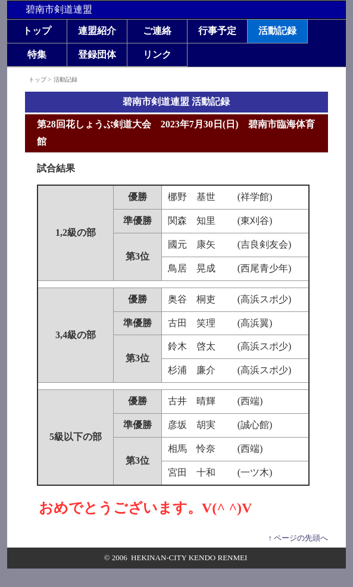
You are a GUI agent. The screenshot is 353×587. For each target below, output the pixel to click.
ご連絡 (157, 31)
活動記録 (277, 31)
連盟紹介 (97, 31)
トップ (37, 31)
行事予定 (217, 31)
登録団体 (97, 54)
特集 (36, 54)
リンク (157, 54)
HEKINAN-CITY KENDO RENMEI (189, 557)
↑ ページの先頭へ (298, 537)
